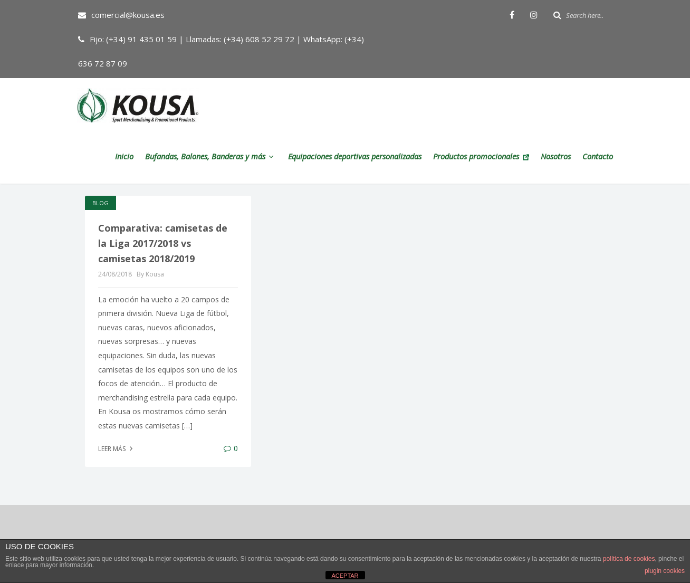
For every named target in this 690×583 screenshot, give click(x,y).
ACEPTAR (344, 575)
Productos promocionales (481, 156)
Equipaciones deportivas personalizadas (354, 156)
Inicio (124, 156)
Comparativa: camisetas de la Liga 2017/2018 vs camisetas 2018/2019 (162, 243)
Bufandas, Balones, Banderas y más (210, 156)
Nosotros (556, 156)
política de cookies (629, 558)
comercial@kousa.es (121, 14)
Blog (100, 203)
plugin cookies (665, 571)
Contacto (597, 156)
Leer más (116, 448)
